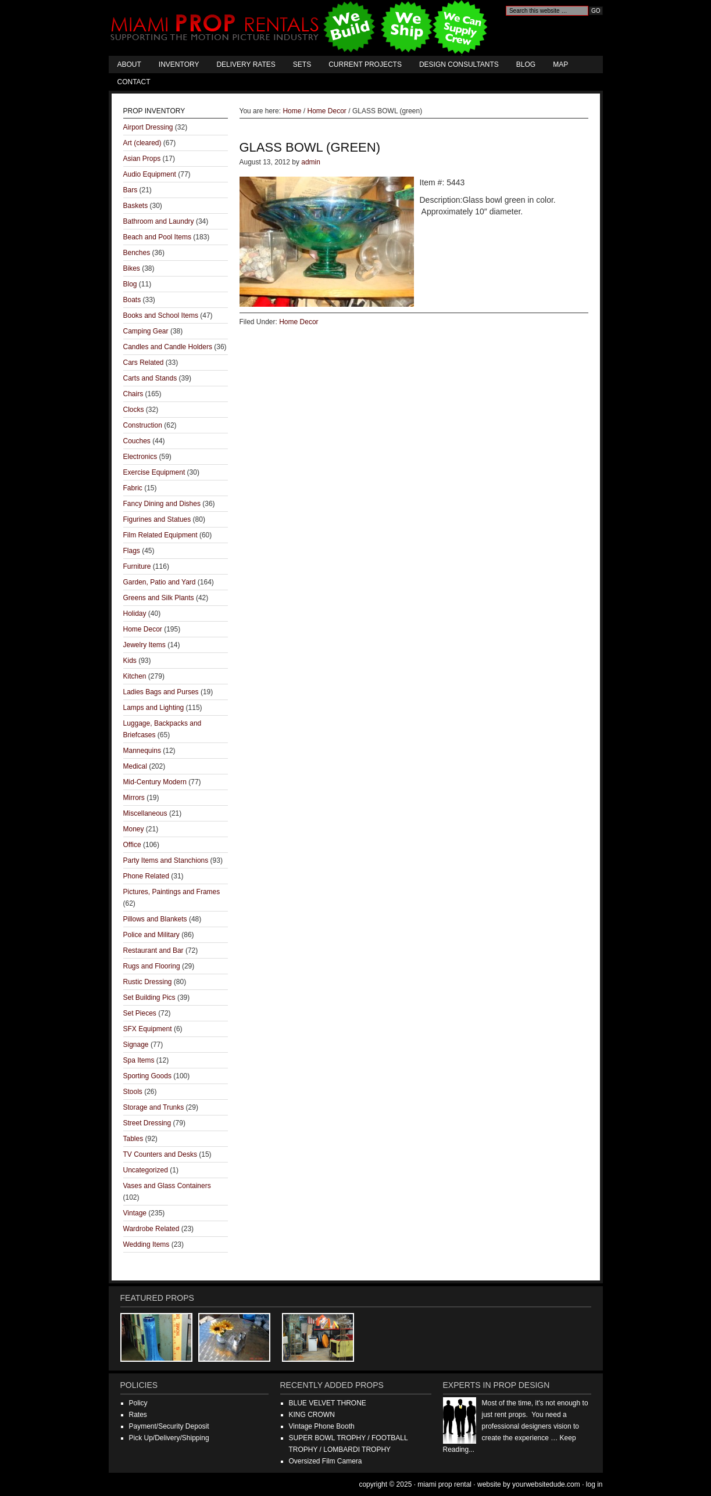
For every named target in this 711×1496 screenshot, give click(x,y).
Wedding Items (146, 1244)
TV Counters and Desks (160, 1154)
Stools (132, 1092)
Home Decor (298, 322)
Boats (132, 300)
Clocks (133, 410)
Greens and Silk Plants (158, 598)
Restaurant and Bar (153, 950)
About (129, 64)
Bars (130, 190)
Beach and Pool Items (157, 237)
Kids (130, 660)
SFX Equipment (147, 1029)
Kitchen (135, 676)
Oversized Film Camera (325, 1461)
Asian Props (142, 159)
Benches (137, 253)
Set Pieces (139, 1013)
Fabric (132, 488)
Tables (133, 1139)
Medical (135, 766)
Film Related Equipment (160, 535)
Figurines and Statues (157, 519)
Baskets (135, 206)
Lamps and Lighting (153, 708)
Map (560, 64)
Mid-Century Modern (155, 782)
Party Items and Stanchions (166, 860)
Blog (525, 64)
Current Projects (365, 64)
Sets (302, 64)
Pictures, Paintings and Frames (171, 892)
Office (132, 845)
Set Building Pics (149, 997)
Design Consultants (459, 64)
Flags (131, 551)
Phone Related (146, 876)
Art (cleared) (142, 143)
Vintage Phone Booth (322, 1426)
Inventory (179, 64)
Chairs (133, 394)
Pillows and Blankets (155, 919)
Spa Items (139, 1060)
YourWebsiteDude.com (546, 1484)
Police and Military (151, 935)
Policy (138, 1403)
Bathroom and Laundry (158, 221)
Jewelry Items (144, 645)
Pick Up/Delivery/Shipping (169, 1438)
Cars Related (143, 362)
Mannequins (142, 751)
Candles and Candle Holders (167, 347)
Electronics (140, 457)
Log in (594, 1484)
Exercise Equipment (154, 472)
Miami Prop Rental (300, 28)
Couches (137, 441)
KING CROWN (312, 1415)
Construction (142, 425)
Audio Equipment (149, 174)
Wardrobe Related (151, 1229)
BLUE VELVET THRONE (327, 1403)
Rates (138, 1415)
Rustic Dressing (147, 982)
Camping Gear (146, 331)
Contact (134, 82)
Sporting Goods (147, 1076)
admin (310, 162)
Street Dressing (147, 1123)
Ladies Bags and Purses (161, 692)
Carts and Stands (150, 378)
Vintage (135, 1213)
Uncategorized (145, 1170)
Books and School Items (160, 315)
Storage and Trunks (153, 1107)
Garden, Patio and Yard (159, 582)
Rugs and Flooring (151, 966)
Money (133, 829)
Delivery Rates (245, 64)
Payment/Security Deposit (169, 1426)
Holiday (135, 613)
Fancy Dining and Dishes (162, 504)
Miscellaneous (145, 813)
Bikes (131, 268)
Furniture (137, 566)
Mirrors (134, 798)
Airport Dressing (148, 127)
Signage (136, 1045)
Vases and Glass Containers (167, 1186)
